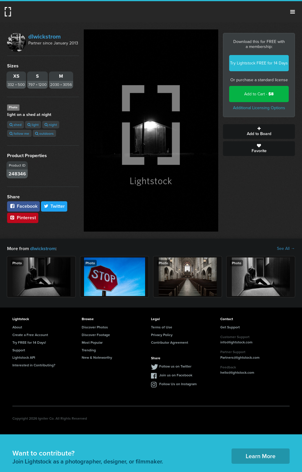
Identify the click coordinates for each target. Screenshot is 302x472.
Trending (89, 350)
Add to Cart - (259, 94)
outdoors (44, 133)
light (33, 124)
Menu (292, 11)
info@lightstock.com (236, 342)
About (17, 327)
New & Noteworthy (97, 357)
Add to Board (259, 132)
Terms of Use (161, 327)
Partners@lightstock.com (240, 357)
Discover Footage (96, 334)
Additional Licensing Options (259, 108)
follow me (19, 133)
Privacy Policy (162, 334)
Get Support (230, 327)
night (51, 124)
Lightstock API (23, 357)
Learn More (260, 456)
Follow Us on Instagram (178, 383)
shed (15, 124)
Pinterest (22, 217)
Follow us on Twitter (175, 366)
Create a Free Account (30, 334)
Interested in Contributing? (33, 365)
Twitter (54, 206)
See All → (286, 249)
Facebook (23, 206)
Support (18, 350)
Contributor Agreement (169, 342)
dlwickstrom (44, 36)
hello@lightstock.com (237, 372)
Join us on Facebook (175, 375)
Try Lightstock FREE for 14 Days (259, 63)
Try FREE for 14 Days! (29, 342)
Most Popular (92, 342)
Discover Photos (95, 327)
